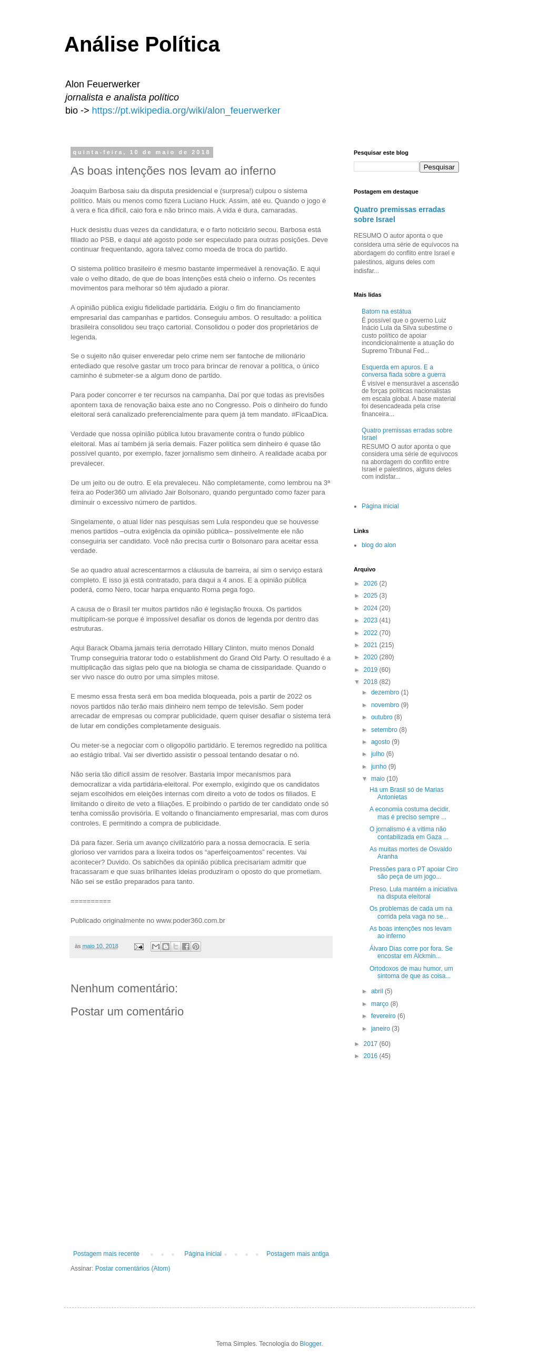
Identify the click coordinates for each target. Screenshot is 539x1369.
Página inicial (203, 1253)
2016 (372, 1056)
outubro (382, 717)
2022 (372, 633)
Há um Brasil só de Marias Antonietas (407, 793)
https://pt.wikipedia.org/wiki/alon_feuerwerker (186, 110)
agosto (381, 742)
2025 (372, 595)
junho (379, 766)
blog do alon (379, 545)
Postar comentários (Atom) (133, 1268)
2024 (372, 608)
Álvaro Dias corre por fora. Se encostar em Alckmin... (411, 952)
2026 (372, 583)
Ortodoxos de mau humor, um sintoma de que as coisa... (411, 972)
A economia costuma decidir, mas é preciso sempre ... (410, 813)
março (381, 1004)
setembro (385, 729)
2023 (372, 620)
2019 (372, 669)
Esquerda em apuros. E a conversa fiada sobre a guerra (403, 371)
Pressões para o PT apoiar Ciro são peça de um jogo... (414, 872)
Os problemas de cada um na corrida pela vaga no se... (411, 912)
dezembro (386, 692)
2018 (372, 682)
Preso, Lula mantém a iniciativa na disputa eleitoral (413, 892)
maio (378, 778)
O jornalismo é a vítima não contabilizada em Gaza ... (409, 833)
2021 (372, 645)
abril (378, 991)
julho (378, 754)
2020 (372, 657)
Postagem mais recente (106, 1253)
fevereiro (384, 1016)
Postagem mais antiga (297, 1253)
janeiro (381, 1028)
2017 (372, 1044)
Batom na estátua (386, 311)
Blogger (311, 1343)
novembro (386, 705)
